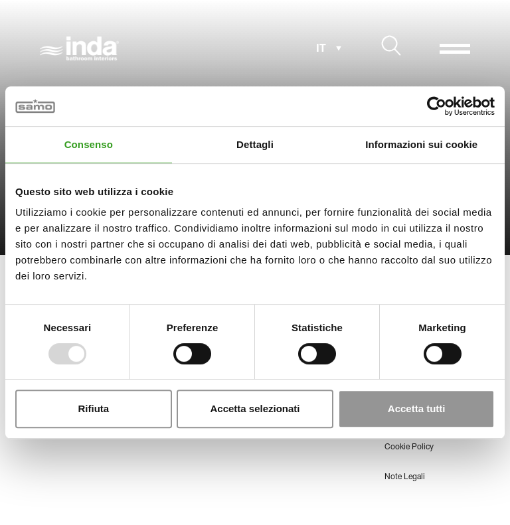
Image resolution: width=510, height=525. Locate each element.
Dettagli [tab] (255, 144)
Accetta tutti (417, 408)
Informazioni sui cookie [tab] (421, 144)
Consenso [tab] (88, 144)
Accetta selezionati (254, 408)
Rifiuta (93, 408)
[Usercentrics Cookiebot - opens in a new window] (437, 106)
